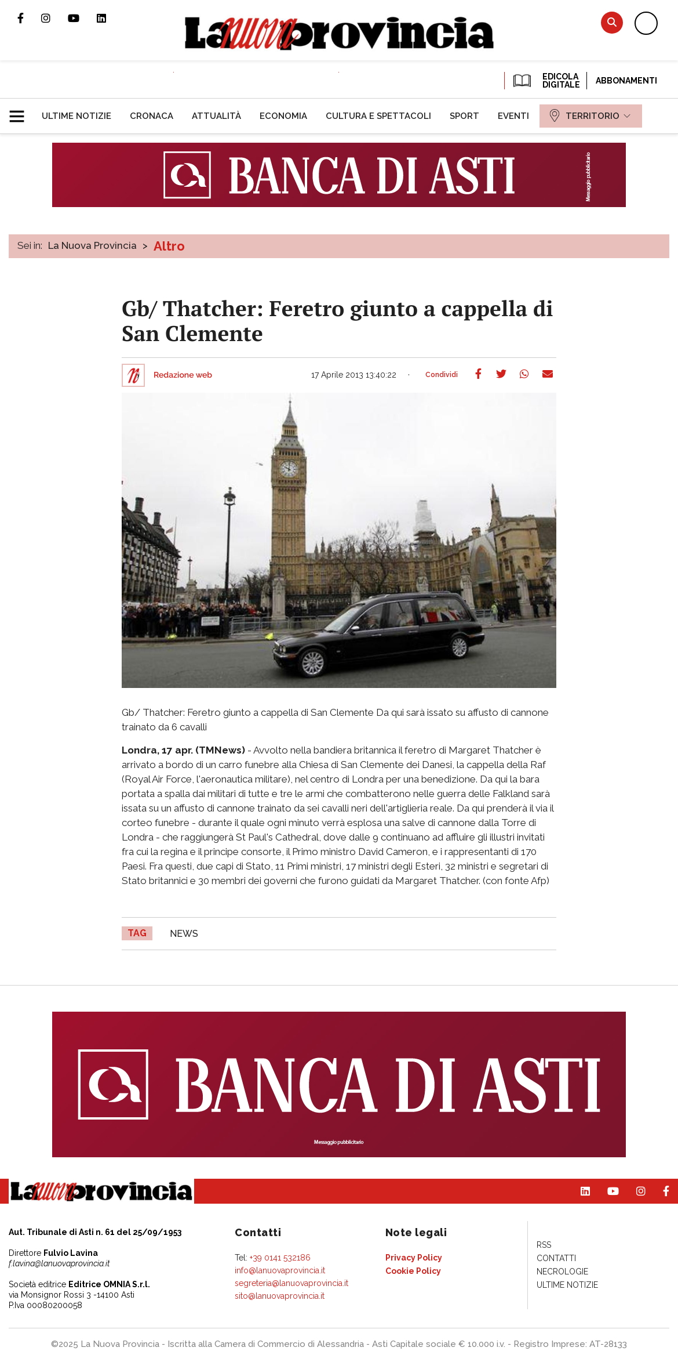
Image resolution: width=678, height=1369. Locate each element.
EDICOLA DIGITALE (545, 80)
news (184, 933)
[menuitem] (76, 116)
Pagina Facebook (29, 18)
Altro (169, 245)
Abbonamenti (626, 80)
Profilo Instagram (54, 18)
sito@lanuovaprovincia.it (280, 1296)
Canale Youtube (82, 18)
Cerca (612, 22)
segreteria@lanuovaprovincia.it (291, 1283)
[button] (21, 111)
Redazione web (183, 375)
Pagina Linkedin (110, 18)
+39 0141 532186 (280, 1257)
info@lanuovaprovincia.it (280, 1270)
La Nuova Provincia (92, 245)
